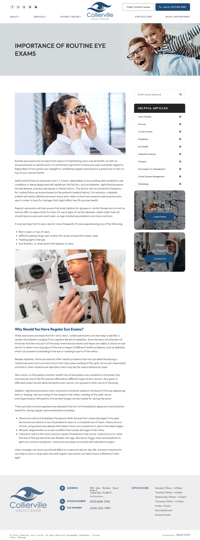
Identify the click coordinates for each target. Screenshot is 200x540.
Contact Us (160, 261)
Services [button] (40, 16)
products (143, 163)
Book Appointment (178, 16)
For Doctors (143, 16)
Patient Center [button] (70, 16)
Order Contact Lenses (138, 7)
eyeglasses (144, 139)
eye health (144, 147)
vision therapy (146, 116)
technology (144, 186)
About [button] (15, 16)
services (142, 124)
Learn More (160, 219)
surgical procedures (148, 155)
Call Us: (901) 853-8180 (172, 7)
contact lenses (146, 132)
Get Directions (96, 504)
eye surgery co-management (153, 170)
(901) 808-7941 (100, 509)
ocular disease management (153, 178)
